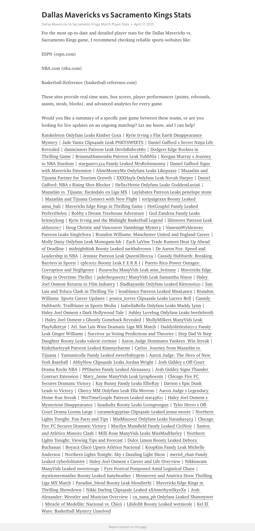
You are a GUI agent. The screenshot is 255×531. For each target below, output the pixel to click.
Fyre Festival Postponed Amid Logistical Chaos (149, 468)
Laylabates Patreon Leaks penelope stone (172, 192)
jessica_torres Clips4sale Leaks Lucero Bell (150, 298)
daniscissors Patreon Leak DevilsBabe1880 (105, 149)
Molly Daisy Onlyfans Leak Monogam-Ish (81, 241)
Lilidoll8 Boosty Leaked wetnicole (159, 504)
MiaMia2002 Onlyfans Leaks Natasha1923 (153, 419)
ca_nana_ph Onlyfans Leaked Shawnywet (173, 497)
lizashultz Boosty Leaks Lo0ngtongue (133, 405)
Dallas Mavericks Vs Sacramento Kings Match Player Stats (85, 24)
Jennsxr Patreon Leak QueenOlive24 (118, 256)
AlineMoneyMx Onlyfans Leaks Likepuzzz (136, 170)
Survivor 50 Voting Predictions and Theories (131, 333)
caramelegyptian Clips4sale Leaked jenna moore (144, 412)
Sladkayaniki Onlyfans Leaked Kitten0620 (160, 284)
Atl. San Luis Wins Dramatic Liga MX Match (113, 326)
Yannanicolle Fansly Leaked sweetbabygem (102, 355)
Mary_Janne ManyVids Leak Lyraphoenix (123, 376)
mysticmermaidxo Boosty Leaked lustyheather (86, 475)
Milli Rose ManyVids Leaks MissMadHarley (140, 433)
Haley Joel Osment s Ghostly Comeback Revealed (93, 319)
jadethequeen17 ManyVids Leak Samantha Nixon (144, 277)
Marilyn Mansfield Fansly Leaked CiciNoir (151, 426)
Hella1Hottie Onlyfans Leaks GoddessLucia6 (157, 185)
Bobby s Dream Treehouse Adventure (107, 213)
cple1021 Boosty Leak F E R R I (110, 263)
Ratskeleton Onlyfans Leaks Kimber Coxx (81, 135)
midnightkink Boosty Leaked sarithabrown (110, 248)
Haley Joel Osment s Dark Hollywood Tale (83, 312)
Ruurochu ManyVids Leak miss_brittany (137, 270)
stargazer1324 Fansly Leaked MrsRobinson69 (121, 163)
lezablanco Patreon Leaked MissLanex (155, 291)
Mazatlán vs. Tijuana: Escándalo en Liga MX (84, 192)
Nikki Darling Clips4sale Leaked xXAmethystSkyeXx (136, 490)
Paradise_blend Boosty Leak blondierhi (113, 483)
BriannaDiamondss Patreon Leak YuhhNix (115, 156)
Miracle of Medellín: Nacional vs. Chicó (83, 504)
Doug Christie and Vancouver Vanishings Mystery (113, 227)
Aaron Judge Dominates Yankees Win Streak (165, 341)
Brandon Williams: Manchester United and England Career (153, 234)
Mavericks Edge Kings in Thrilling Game (104, 206)
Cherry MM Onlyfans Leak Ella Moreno (116, 390)
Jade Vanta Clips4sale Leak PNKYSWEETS (102, 142)
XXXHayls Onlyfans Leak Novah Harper (155, 178)
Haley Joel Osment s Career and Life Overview (134, 461)
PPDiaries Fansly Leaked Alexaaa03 (116, 369)
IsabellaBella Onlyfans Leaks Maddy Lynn (161, 305)
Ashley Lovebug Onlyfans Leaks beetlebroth (170, 312)
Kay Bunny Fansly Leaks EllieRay (127, 383)
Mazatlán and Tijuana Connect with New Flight (91, 199)
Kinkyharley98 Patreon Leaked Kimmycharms (86, 348)
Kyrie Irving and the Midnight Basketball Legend (116, 220)
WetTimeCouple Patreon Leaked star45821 (122, 397)
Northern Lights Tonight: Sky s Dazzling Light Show (115, 454)
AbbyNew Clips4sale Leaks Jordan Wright (113, 362)
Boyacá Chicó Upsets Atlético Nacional (102, 447)
